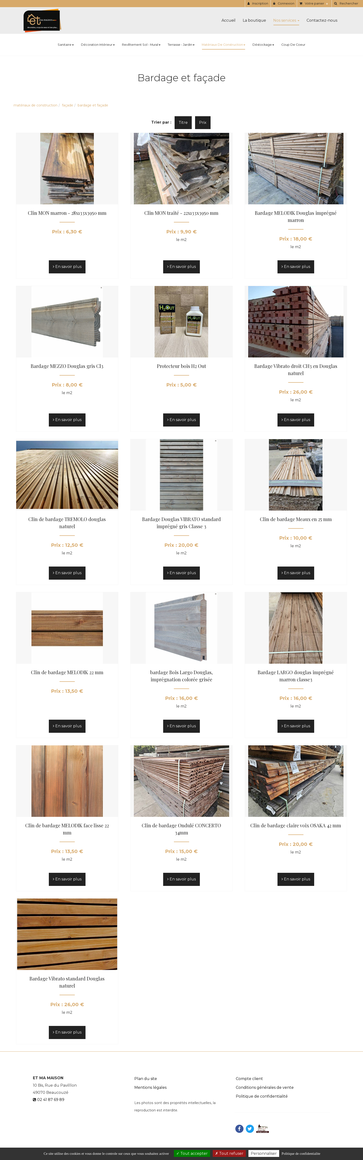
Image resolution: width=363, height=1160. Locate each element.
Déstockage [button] (263, 44)
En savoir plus (67, 266)
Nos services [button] (286, 20)
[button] (346, 3)
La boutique (254, 20)
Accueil (229, 20)
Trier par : (161, 122)
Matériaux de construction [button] (223, 44)
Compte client (249, 1078)
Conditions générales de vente (265, 1087)
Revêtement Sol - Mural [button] (141, 44)
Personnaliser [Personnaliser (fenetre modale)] (264, 1153)
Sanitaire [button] (66, 44)
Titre (183, 122)
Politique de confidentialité (262, 1096)
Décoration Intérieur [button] (98, 44)
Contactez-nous (322, 20)
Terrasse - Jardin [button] (181, 44)
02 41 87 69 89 (50, 1099)
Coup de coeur (293, 44)
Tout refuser (229, 1153)
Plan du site (145, 1078)
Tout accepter (192, 1153)
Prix (203, 122)
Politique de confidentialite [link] (301, 1153)
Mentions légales (150, 1087)
